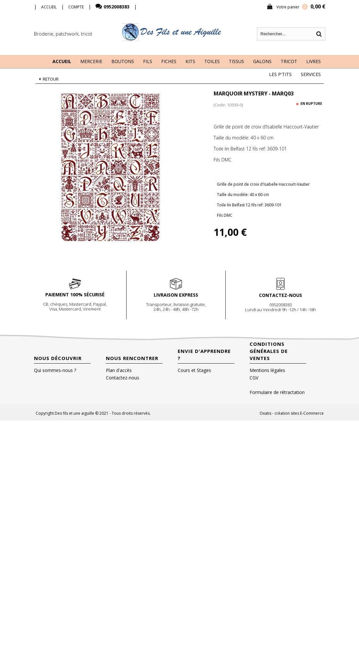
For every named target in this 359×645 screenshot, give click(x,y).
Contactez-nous (122, 378)
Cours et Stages (194, 370)
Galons (262, 61)
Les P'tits (280, 74)
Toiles (212, 61)
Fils (147, 61)
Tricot (289, 61)
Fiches (168, 61)
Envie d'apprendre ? (204, 354)
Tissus (236, 61)
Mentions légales (267, 370)
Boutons (122, 61)
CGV (254, 378)
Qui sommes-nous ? (55, 370)
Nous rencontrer (132, 358)
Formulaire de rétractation (277, 392)
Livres (313, 61)
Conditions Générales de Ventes (269, 351)
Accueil (61, 61)
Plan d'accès (119, 370)
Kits (190, 61)
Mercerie (91, 61)
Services (311, 74)
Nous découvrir (58, 358)
